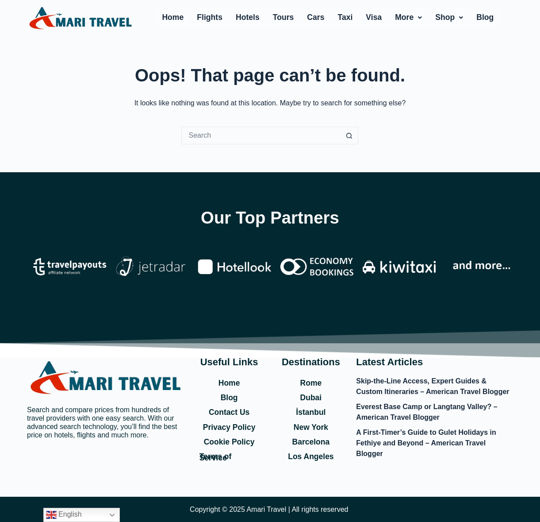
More (408, 17)
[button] (408, 17)
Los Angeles (310, 456)
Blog (485, 17)
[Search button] (349, 135)
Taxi (344, 17)
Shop (449, 17)
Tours (283, 17)
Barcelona (310, 441)
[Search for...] (261, 135)
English (64, 515)
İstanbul (310, 411)
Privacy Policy (229, 426)
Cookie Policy (229, 441)
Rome (311, 381)
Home (173, 17)
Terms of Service (216, 457)
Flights (209, 17)
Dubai (311, 396)
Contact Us (229, 411)
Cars (315, 17)
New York (311, 426)
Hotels (248, 17)
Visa (374, 17)
